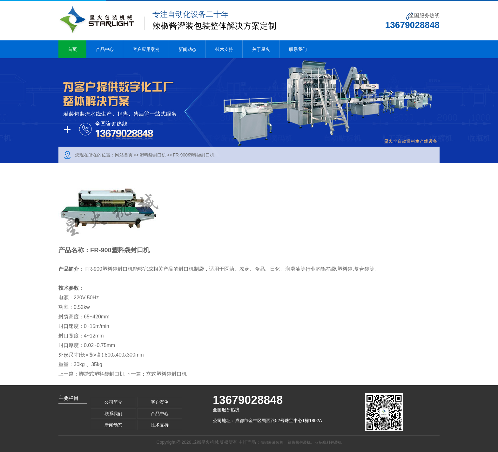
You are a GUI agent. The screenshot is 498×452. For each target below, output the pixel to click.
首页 (72, 49)
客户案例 (160, 402)
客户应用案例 (146, 49)
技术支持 (224, 49)
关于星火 (261, 49)
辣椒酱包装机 (299, 442)
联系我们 (298, 49)
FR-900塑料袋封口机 (193, 154)
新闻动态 (187, 49)
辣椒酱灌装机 (271, 442)
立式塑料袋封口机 (166, 374)
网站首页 (124, 154)
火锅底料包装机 (328, 442)
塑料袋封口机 (152, 154)
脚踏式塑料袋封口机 (101, 374)
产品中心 (105, 49)
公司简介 (113, 402)
